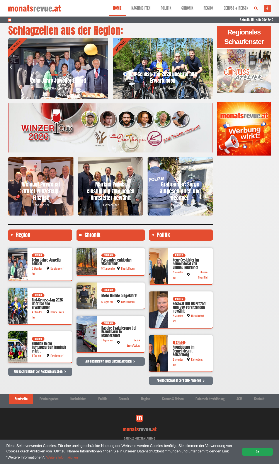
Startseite (21, 400)
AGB (239, 400)
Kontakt (259, 400)
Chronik (187, 8)
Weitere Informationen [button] (64, 457)
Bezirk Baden (57, 313)
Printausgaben (48, 400)
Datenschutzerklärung (209, 400)
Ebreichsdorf (57, 270)
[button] (256, 8)
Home (117, 8)
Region (209, 8)
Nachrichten (141, 8)
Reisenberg (196, 361)
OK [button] (257, 451)
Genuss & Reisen (236, 8)
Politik (166, 8)
